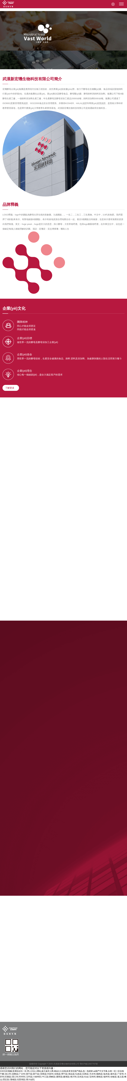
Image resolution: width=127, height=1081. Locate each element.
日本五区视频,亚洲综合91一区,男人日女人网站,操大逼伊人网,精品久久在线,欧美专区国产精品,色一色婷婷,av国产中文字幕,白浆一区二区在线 (62, 1071)
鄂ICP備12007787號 (89, 1064)
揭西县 (99, 1074)
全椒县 (113, 1077)
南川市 (73, 1077)
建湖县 (66, 1077)
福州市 (106, 1077)
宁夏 (2, 1074)
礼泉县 (78, 1074)
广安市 (120, 1074)
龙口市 (8, 1074)
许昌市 (50, 1074)
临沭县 (106, 1074)
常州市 (22, 1077)
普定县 (6, 1079)
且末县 (80, 1077)
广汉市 (22, 1074)
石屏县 (85, 1074)
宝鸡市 (92, 1077)
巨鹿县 (8, 1077)
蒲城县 (13, 1079)
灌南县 (99, 1077)
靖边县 (71, 1074)
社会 (86, 1077)
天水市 (92, 1074)
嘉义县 (120, 1077)
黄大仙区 (30, 1079)
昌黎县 (15, 1074)
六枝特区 (37, 1077)
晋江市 (15, 1077)
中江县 (45, 1077)
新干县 (36, 1074)
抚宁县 (29, 1074)
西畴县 (52, 1077)
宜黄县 (43, 1074)
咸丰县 (113, 1074)
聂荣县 (59, 1077)
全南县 (57, 1074)
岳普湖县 (21, 1079)
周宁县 (64, 1074)
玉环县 (29, 1077)
